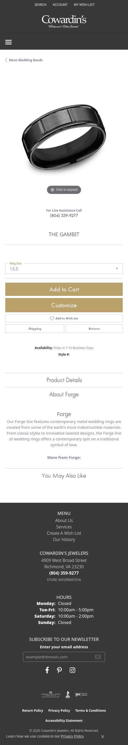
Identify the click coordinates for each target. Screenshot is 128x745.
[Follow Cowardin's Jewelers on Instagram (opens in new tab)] (72, 670)
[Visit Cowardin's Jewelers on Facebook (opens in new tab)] (47, 670)
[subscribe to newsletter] (98, 657)
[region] (64, 137)
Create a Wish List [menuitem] (64, 533)
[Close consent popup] (102, 736)
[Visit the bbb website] (68, 695)
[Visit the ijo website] (81, 695)
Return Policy (32, 710)
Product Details (64, 380)
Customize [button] (64, 305)
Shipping (35, 329)
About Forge (64, 394)
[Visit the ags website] (50, 695)
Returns (94, 329)
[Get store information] (64, 580)
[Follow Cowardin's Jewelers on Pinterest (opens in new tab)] (59, 670)
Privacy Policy (59, 710)
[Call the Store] (64, 573)
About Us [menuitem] (64, 520)
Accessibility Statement (63, 720)
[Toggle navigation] (8, 42)
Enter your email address (64, 646)
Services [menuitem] (64, 527)
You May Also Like (64, 475)
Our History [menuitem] (64, 539)
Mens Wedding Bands (26, 60)
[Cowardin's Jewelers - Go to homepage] (64, 22)
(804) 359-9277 (64, 215)
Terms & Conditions (90, 710)
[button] (40, 4)
